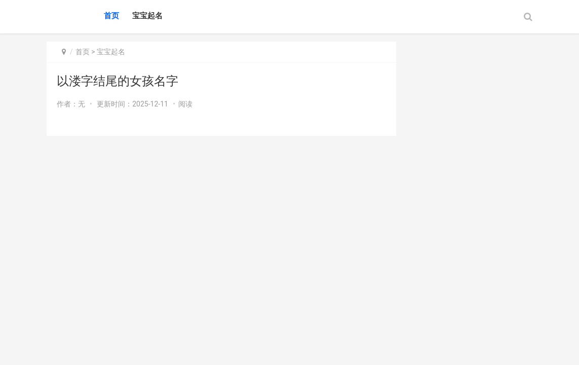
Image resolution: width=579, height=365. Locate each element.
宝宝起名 (147, 15)
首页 (111, 15)
